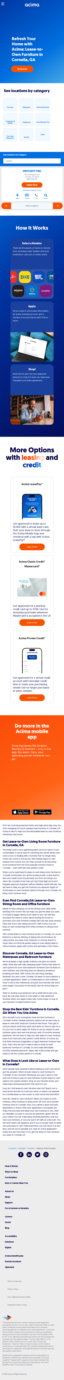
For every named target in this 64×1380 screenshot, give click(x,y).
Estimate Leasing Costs (32, 190)
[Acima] (32, 6)
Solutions (9, 1241)
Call (36, 196)
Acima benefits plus (14, 1255)
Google (43, 812)
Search (45, 196)
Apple (22, 812)
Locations (12, 1148)
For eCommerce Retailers (17, 1208)
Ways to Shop (11, 1171)
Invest (8, 1222)
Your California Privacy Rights (19, 1297)
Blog (7, 1228)
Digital (8, 1247)
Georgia (22, 1148)
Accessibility (11, 1236)
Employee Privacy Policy (17, 1305)
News (7, 1197)
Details (27, 196)
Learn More (32, 547)
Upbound (9, 1267)
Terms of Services (15, 1281)
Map (17, 196)
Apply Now (32, 185)
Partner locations (13, 1261)
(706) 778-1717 (32, 179)
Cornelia (30, 1148)
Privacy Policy (13, 1289)
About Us (9, 1191)
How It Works (11, 1166)
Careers (8, 1216)
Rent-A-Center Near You (16, 1183)
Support (9, 1202)
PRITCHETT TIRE (32, 171)
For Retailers (11, 1177)
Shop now (22, 69)
